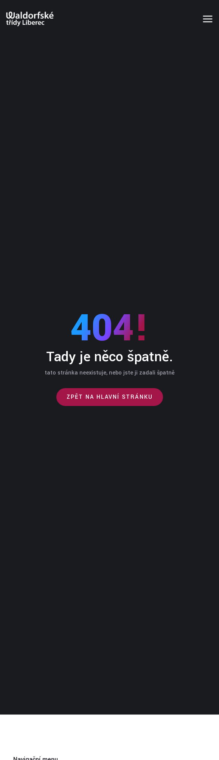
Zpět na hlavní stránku (110, 397)
